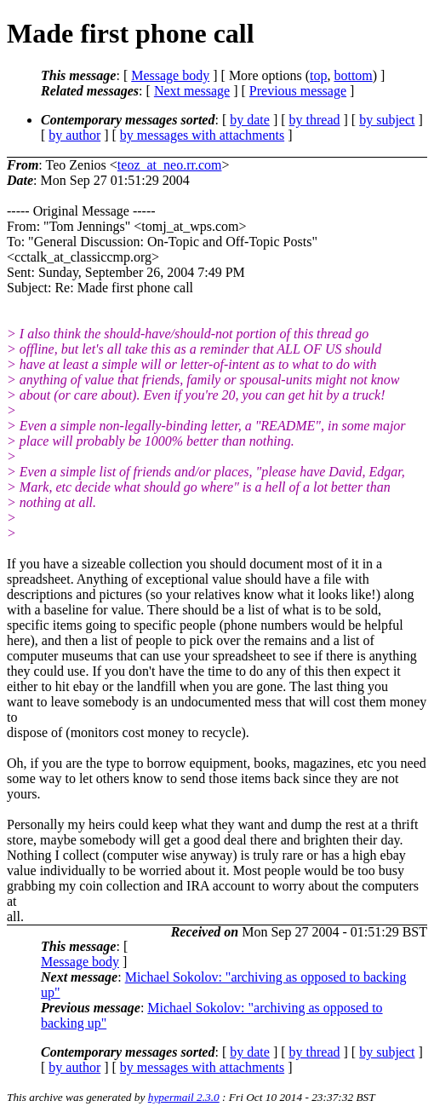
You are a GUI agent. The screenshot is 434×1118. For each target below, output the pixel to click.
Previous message (297, 91)
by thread (314, 119)
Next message (192, 91)
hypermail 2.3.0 (184, 1097)
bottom (353, 75)
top (318, 75)
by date (250, 119)
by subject (386, 119)
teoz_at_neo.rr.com (169, 165)
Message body (170, 75)
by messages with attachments (202, 135)
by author (74, 135)
